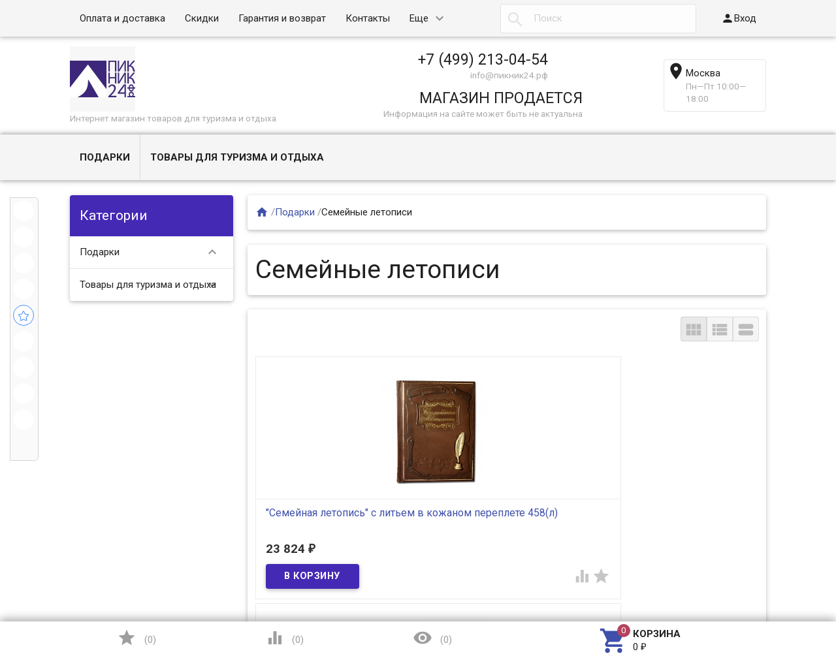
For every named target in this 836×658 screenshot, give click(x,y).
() (136, 638)
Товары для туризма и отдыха (237, 157)
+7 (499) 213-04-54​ (483, 59)
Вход (738, 18)
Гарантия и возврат (282, 18)
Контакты (368, 18)
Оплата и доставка (122, 18)
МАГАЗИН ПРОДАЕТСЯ (501, 98)
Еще (419, 18)
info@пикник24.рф (509, 75)
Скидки (202, 18)
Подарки (105, 157)
